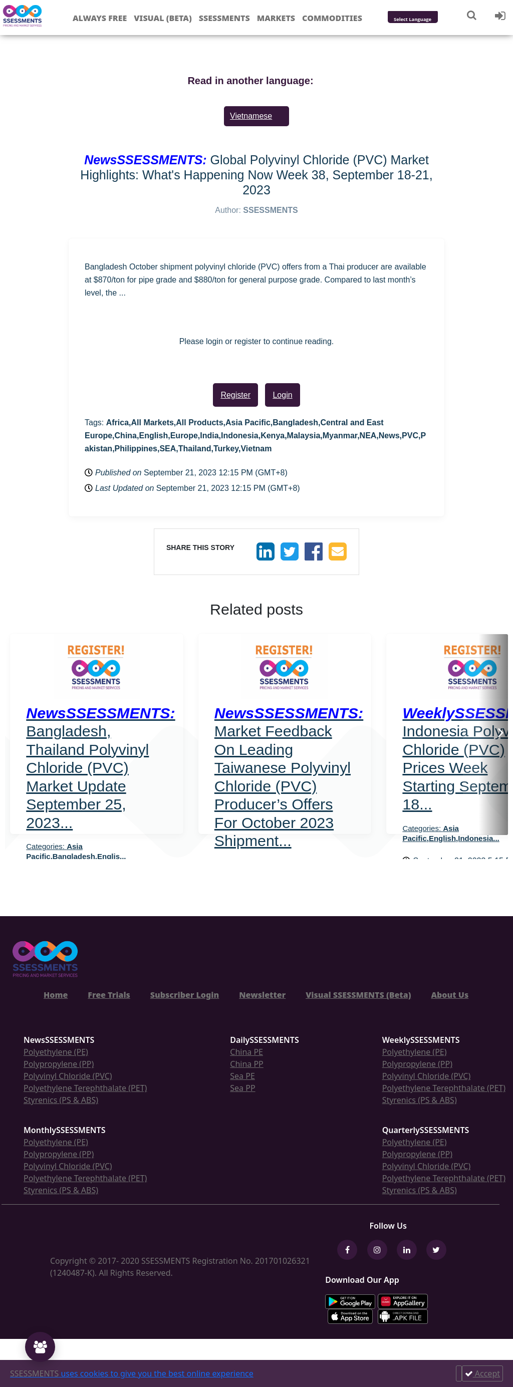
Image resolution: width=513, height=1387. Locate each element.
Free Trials (109, 994)
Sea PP (242, 1087)
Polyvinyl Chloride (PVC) (68, 1075)
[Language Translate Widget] (426, 20)
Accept (482, 1373)
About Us (449, 994)
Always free (100, 18)
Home (56, 994)
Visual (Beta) (162, 18)
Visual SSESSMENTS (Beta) (358, 994)
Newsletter (262, 994)
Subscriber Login (184, 994)
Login (282, 395)
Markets (276, 18)
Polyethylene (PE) (56, 1051)
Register (235, 395)
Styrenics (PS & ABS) (61, 1099)
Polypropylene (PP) (59, 1063)
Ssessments (224, 18)
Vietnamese (251, 116)
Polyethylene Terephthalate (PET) (85, 1087)
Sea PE (242, 1075)
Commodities (332, 18)
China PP (247, 1063)
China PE (246, 1051)
